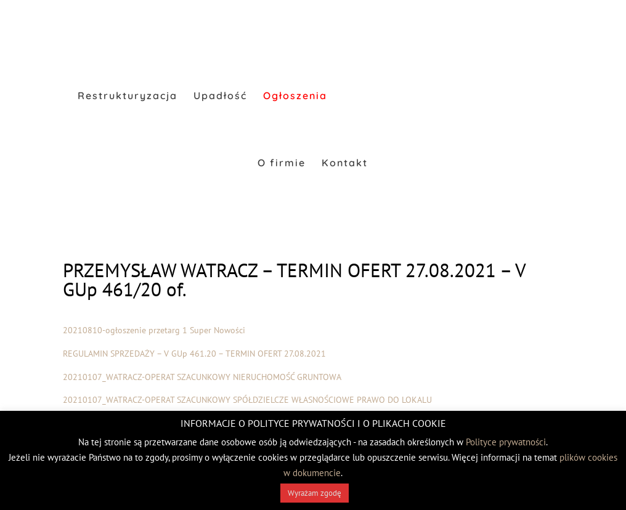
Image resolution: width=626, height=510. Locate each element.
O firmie (282, 163)
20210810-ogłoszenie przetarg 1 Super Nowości (154, 330)
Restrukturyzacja (127, 96)
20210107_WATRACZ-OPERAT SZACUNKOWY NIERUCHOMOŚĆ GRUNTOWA (202, 376)
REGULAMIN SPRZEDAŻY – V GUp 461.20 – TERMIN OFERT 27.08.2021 (194, 353)
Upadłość (220, 96)
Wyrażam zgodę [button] (314, 493)
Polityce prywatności (506, 442)
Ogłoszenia (295, 96)
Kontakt (345, 163)
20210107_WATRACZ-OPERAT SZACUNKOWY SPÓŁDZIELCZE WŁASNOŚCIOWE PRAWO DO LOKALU (247, 399)
